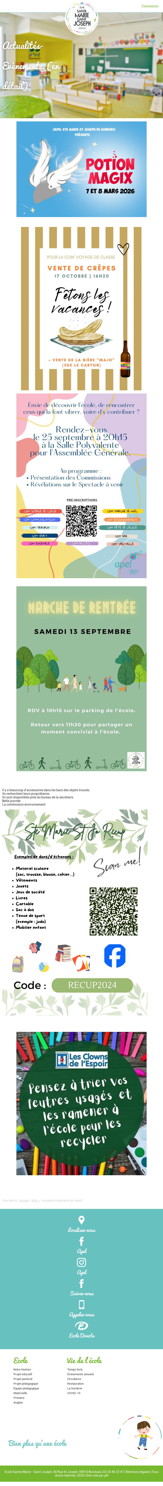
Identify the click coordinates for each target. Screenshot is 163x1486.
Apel (81, 1245)
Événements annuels (80, 1374)
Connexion (150, 6)
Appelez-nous (81, 1308)
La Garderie (74, 1388)
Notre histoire (22, 1369)
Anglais (18, 1402)
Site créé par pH (97, 1475)
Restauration (75, 1383)
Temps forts (75, 1369)
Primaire (18, 1397)
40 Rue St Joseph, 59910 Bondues (77, 1472)
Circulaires (74, 1379)
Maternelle (20, 1393)
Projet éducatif (22, 1374)
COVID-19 (73, 1393)
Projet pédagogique (25, 1383)
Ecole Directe (81, 1329)
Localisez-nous (81, 1224)
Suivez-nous (81, 1287)
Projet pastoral (22, 1379)
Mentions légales (138, 1472)
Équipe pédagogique (26, 1388)
